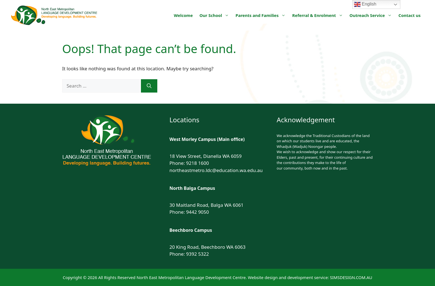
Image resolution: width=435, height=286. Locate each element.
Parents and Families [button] (262, 15)
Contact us (409, 15)
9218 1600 (197, 163)
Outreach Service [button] (372, 15)
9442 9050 (197, 212)
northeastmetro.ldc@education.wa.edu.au (216, 170)
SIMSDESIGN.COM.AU (351, 277)
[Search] (149, 86)
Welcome (183, 15)
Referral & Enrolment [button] (319, 15)
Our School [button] (215, 15)
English (365, 4)
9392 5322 (197, 254)
